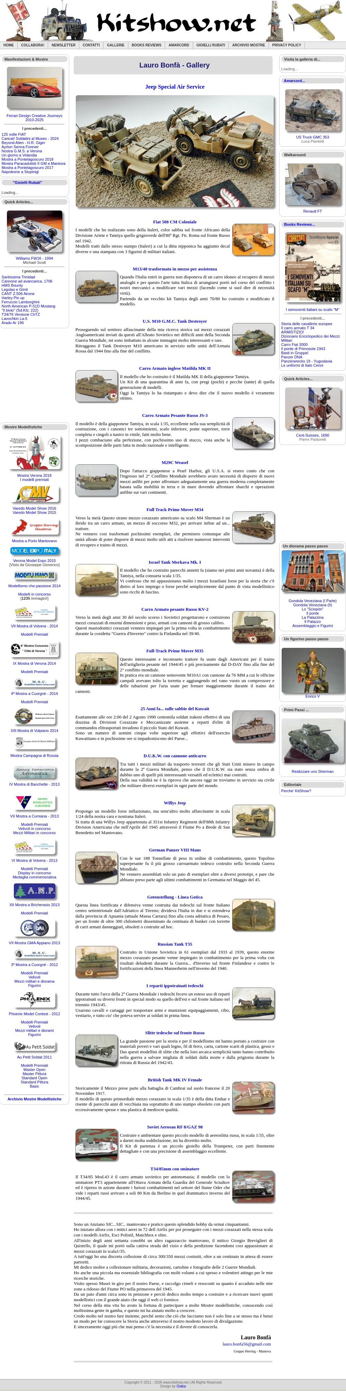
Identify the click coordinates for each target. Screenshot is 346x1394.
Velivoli (34, 977)
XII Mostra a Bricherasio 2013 (34, 905)
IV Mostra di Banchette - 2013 (34, 784)
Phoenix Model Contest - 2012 (34, 1014)
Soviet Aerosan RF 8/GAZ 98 (174, 1126)
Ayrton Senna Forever (20, 147)
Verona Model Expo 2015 (34, 561)
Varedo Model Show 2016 (34, 508)
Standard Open (34, 1078)
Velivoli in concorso (34, 828)
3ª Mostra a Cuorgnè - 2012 (34, 965)
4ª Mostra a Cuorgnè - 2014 (34, 693)
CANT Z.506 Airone (18, 294)
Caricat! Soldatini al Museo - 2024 (30, 138)
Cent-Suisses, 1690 (312, 435)
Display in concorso (34, 873)
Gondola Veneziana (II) (312, 605)
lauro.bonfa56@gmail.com (246, 1344)
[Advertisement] (34, 375)
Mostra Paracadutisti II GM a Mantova (34, 163)
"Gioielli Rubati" (27, 182)
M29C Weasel (175, 462)
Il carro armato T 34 (298, 328)
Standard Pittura (34, 1082)
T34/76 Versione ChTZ (21, 314)
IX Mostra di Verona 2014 (34, 663)
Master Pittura (34, 1074)
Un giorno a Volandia (19, 155)
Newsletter (63, 45)
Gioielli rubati (211, 45)
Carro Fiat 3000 (294, 344)
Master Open (35, 1069)
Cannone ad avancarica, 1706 (27, 281)
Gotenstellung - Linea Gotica (175, 897)
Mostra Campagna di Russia (34, 755)
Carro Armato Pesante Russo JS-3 (175, 415)
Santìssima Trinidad (18, 277)
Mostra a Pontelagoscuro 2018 (28, 159)
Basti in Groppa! (295, 353)
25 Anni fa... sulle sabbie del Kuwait (174, 708)
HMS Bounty (12, 285)
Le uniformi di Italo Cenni (302, 365)
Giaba (181, 1386)
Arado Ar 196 (13, 323)
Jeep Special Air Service (175, 86)
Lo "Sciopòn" (313, 609)
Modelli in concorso (34, 594)
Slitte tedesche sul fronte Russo (175, 1032)
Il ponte (313, 613)
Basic (34, 1086)
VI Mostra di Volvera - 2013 (34, 860)
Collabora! (32, 45)
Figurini (34, 985)
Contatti (91, 45)
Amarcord (179, 45)
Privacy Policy (286, 45)
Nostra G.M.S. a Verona (22, 151)
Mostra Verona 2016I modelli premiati (34, 477)
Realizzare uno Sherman (313, 771)
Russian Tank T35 (174, 944)
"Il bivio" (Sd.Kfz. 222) (20, 310)
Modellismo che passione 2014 (34, 586)
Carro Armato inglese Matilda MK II (175, 368)
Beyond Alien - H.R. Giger (23, 143)
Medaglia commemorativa (34, 877)
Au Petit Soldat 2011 (34, 1057)
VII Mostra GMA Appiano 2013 (34, 943)
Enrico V (313, 696)
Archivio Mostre (248, 45)
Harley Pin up (13, 298)
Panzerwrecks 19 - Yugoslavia (306, 361)
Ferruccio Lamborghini (20, 302)
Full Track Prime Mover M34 (175, 509)
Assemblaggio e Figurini (312, 626)
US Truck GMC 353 (312, 137)
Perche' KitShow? (296, 791)
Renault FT (312, 211)
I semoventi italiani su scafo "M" (312, 309)
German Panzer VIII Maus (175, 849)
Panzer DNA (291, 357)
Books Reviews (147, 45)
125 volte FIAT (14, 134)
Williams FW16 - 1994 (34, 258)
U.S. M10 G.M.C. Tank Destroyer (175, 321)
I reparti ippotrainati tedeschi (174, 985)
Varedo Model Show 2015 (34, 512)
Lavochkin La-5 (15, 318)
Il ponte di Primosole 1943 (303, 349)
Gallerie (116, 45)
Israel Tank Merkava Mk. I (175, 562)
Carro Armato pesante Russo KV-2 (175, 609)
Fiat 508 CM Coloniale (175, 221)
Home (8, 45)
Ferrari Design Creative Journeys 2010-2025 (34, 118)
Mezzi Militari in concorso (34, 833)
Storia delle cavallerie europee (307, 324)
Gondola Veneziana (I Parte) (313, 601)
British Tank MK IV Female (175, 1079)
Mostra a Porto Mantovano (34, 541)
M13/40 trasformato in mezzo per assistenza (175, 268)
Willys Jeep (175, 802)
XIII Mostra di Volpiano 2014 (34, 731)
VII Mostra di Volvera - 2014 (34, 626)
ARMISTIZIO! (292, 332)
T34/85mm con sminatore (175, 1168)
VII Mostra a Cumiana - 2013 (34, 816)
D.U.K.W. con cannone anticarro (175, 755)
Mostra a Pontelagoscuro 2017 (28, 168)
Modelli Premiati (34, 634)
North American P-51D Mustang (28, 306)
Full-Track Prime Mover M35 (174, 650)
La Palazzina (313, 617)
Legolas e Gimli (15, 289)
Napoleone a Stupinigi (20, 172)
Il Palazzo (312, 621)
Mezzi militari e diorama (35, 981)
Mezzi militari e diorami (34, 1030)
